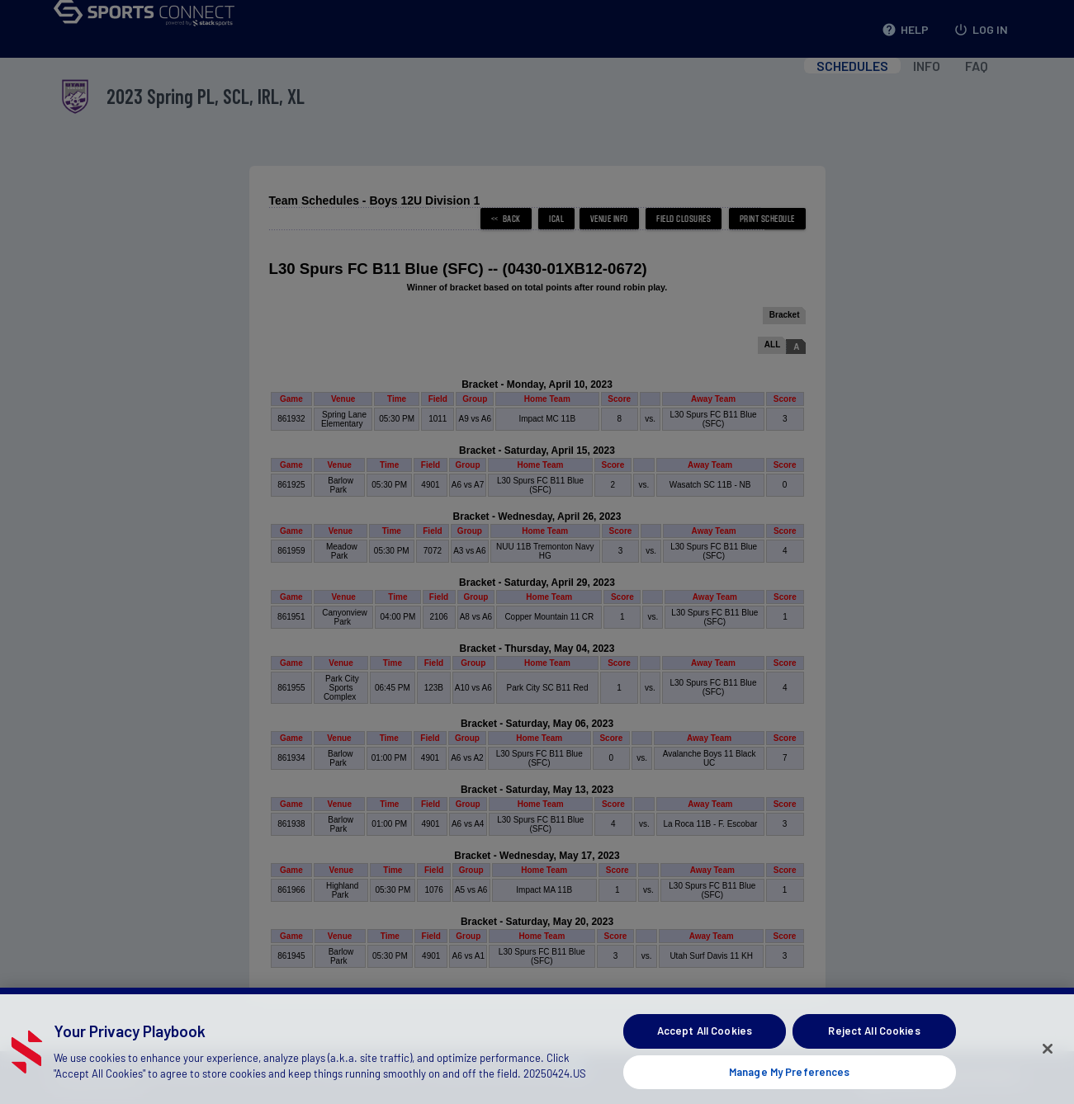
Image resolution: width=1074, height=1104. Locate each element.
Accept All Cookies (704, 1054)
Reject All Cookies (874, 1054)
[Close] (1047, 1072)
